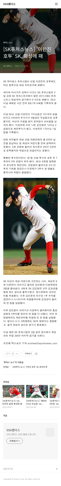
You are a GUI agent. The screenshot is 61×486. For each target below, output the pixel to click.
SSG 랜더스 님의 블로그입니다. (21, 434)
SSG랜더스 (9, 4)
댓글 (5, 415)
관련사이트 (8, 468)
